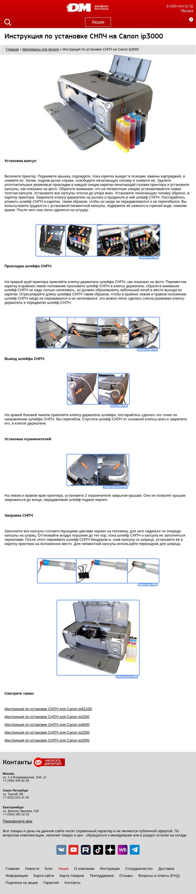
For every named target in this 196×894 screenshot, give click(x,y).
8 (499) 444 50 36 (180, 6)
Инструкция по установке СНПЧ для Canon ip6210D (48, 709)
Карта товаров (72, 876)
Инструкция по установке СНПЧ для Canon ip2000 (47, 740)
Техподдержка (102, 876)
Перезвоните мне (17, 821)
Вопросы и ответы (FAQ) (159, 876)
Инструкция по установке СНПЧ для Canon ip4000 (47, 724)
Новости (32, 868)
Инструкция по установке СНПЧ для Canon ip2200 (47, 732)
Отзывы (126, 876)
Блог (49, 868)
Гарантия (51, 883)
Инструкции (110, 868)
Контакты (72, 883)
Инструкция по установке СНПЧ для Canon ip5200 (47, 717)
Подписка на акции (22, 883)
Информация (17, 876)
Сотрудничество (139, 868)
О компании (84, 868)
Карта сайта (44, 876)
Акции (98, 22)
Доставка (166, 868)
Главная (12, 868)
